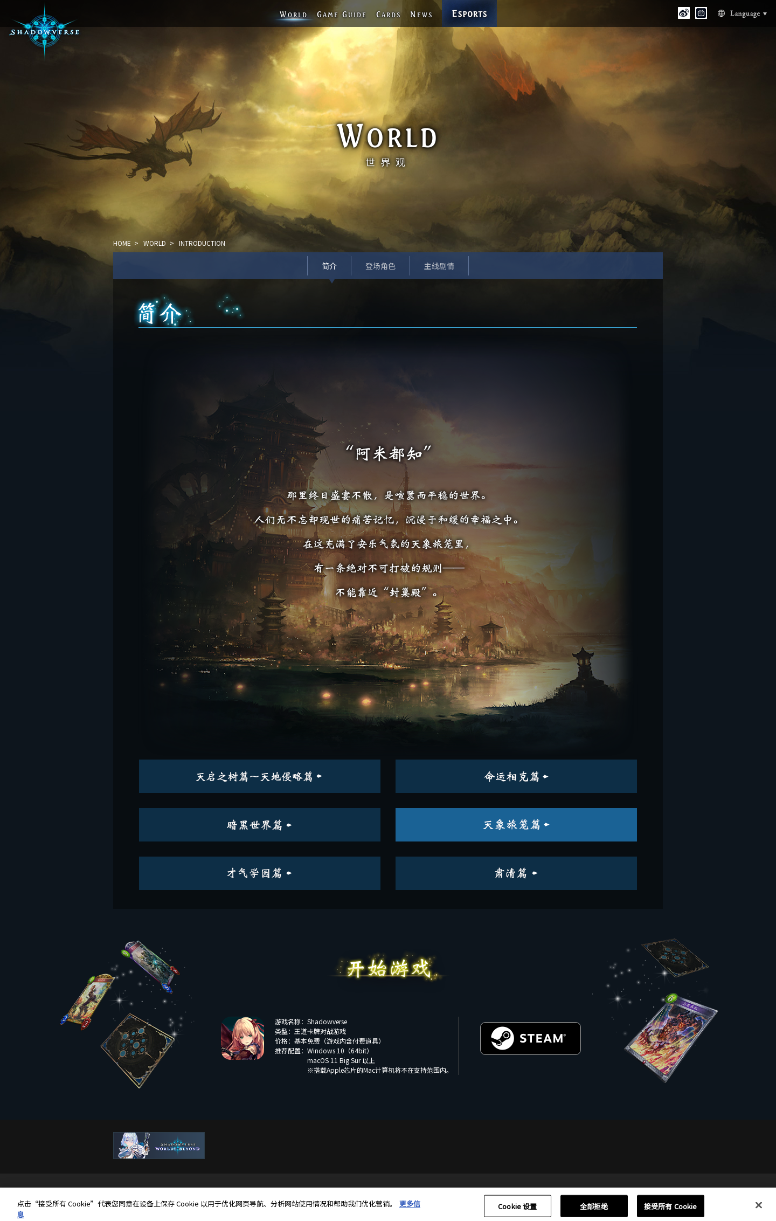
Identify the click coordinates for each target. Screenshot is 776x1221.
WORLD (154, 242)
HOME (122, 242)
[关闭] (759, 1208)
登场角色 (380, 265)
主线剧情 (439, 265)
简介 (329, 265)
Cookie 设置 (517, 1209)
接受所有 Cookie (670, 1209)
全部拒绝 (594, 1209)
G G (342, 14)
